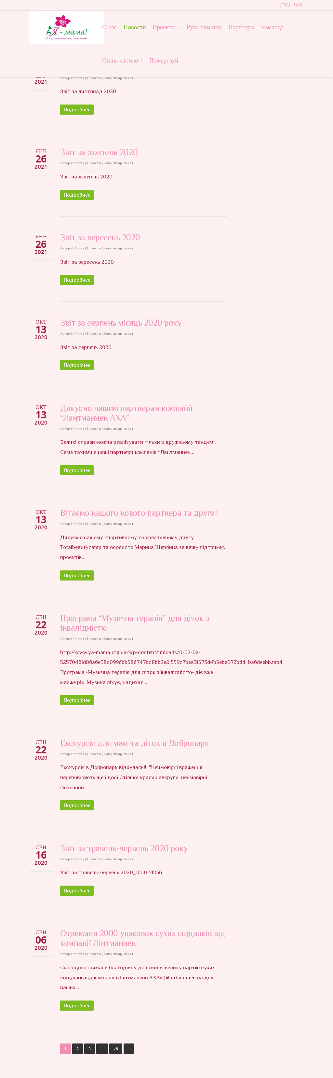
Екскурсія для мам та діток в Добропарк (134, 743)
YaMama (77, 78)
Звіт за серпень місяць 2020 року (120, 323)
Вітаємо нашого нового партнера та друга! (138, 513)
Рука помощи (204, 27)
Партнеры (241, 27)
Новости (135, 27)
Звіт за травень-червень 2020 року (124, 848)
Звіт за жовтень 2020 (99, 152)
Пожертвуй (164, 60)
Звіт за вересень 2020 (100, 237)
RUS (297, 5)
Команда (272, 27)
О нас (109, 27)
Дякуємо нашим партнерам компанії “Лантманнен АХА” (126, 413)
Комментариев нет (118, 78)
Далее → (129, 1048)
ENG (284, 5)
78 (115, 1049)
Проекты (167, 27)
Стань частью (122, 60)
